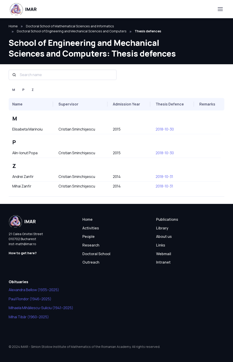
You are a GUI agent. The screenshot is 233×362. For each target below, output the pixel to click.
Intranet (163, 262)
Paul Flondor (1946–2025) (30, 298)
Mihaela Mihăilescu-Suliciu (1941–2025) (41, 307)
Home (13, 26)
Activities (90, 228)
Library (162, 228)
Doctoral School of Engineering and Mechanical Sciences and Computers (72, 31)
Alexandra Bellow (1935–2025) (34, 289)
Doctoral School (96, 253)
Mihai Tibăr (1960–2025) (29, 316)
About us (164, 236)
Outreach (90, 262)
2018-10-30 (165, 129)
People (88, 236)
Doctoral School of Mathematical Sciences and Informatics (70, 26)
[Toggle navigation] (220, 9)
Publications (167, 219)
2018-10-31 (164, 176)
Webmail (163, 253)
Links (160, 245)
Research (90, 245)
